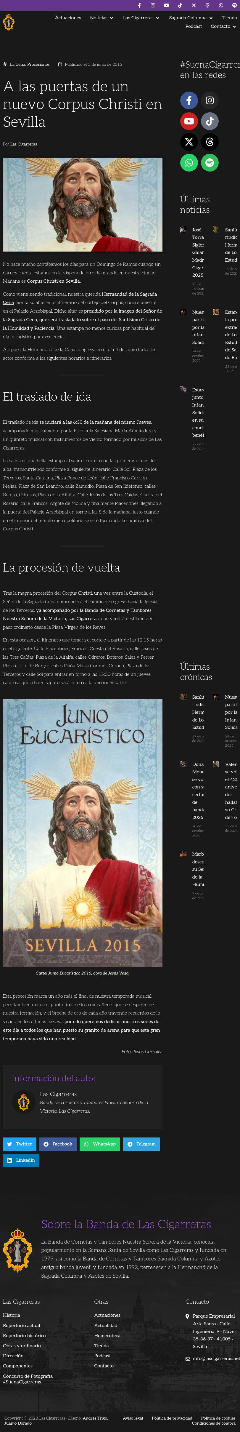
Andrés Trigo (95, 1418)
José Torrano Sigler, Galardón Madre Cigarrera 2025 (201, 253)
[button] (102, 18)
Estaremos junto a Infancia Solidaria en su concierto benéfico (202, 413)
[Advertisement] (207, 568)
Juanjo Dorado (18, 1423)
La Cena (17, 64)
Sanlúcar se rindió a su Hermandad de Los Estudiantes (203, 712)
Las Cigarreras (23, 144)
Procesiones (38, 64)
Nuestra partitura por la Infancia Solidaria (200, 327)
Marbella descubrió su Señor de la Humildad (201, 869)
